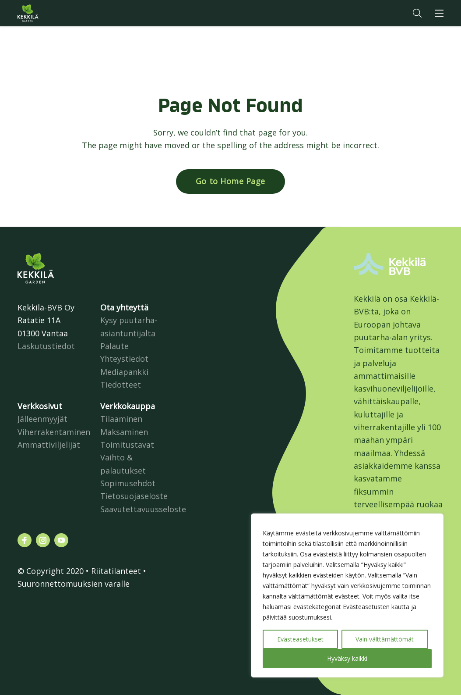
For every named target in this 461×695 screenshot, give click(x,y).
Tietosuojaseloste (134, 496)
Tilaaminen (121, 418)
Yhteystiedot (124, 358)
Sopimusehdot (127, 483)
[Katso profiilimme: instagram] (43, 540)
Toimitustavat (127, 444)
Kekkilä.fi (46, 13)
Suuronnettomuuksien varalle (74, 583)
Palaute (114, 346)
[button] (417, 13)
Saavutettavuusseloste (143, 509)
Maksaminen (124, 432)
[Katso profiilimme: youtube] (61, 540)
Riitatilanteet (116, 571)
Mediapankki (124, 372)
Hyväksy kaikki (347, 658)
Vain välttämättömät (384, 639)
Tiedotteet (120, 384)
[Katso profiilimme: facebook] (25, 540)
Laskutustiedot (46, 346)
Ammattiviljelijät (49, 444)
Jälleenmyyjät (42, 418)
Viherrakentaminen (54, 432)
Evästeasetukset (300, 639)
